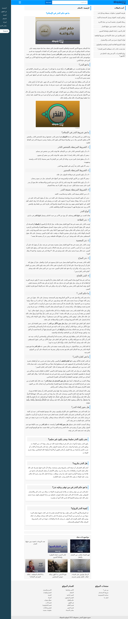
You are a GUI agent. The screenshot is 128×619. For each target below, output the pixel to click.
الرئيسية (75, 8)
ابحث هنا (37, 2)
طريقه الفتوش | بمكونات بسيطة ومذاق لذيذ (100, 13)
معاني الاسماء (59, 610)
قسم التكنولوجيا (36, 605)
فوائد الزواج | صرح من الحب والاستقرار (102, 40)
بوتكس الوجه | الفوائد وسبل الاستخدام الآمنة (100, 17)
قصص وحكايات (36, 608)
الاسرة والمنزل (36, 590)
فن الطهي (60, 602)
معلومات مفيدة (36, 610)
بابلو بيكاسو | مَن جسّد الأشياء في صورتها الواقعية (99, 35)
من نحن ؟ (94, 590)
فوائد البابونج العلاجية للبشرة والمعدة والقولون (99, 44)
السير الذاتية (59, 595)
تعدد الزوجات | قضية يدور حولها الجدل (102, 26)
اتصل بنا (95, 597)
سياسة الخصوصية (92, 595)
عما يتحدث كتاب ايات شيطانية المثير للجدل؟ (100, 49)
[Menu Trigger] (8, 2)
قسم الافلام (59, 605)
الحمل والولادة (36, 592)
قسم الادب (37, 602)
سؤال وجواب (37, 600)
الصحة (38, 595)
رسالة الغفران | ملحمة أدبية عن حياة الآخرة (100, 22)
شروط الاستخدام (92, 592)
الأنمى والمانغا (59, 590)
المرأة (38, 597)
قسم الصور (59, 608)
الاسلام (69, 8)
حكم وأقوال (59, 600)
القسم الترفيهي (58, 597)
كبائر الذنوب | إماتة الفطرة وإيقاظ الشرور (101, 31)
